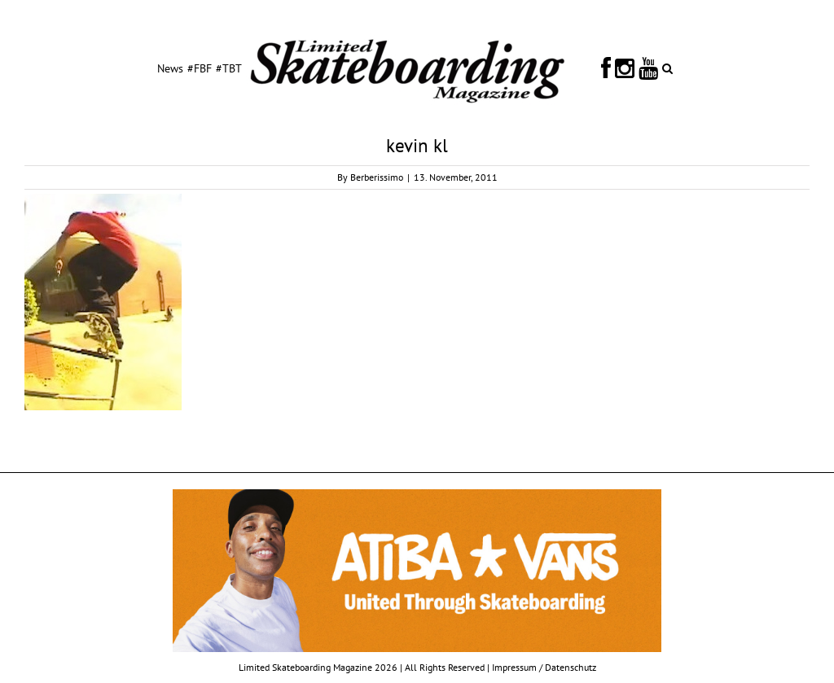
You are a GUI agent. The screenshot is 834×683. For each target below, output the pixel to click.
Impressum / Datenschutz (544, 667)
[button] (667, 67)
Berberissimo (376, 177)
